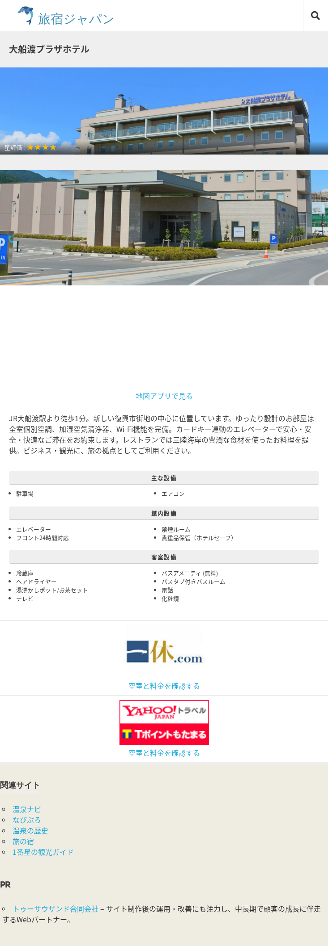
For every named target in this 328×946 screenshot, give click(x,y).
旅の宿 (23, 841)
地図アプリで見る (164, 395)
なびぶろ (27, 819)
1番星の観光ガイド (43, 851)
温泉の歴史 (30, 830)
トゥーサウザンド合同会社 (55, 908)
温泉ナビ (27, 809)
